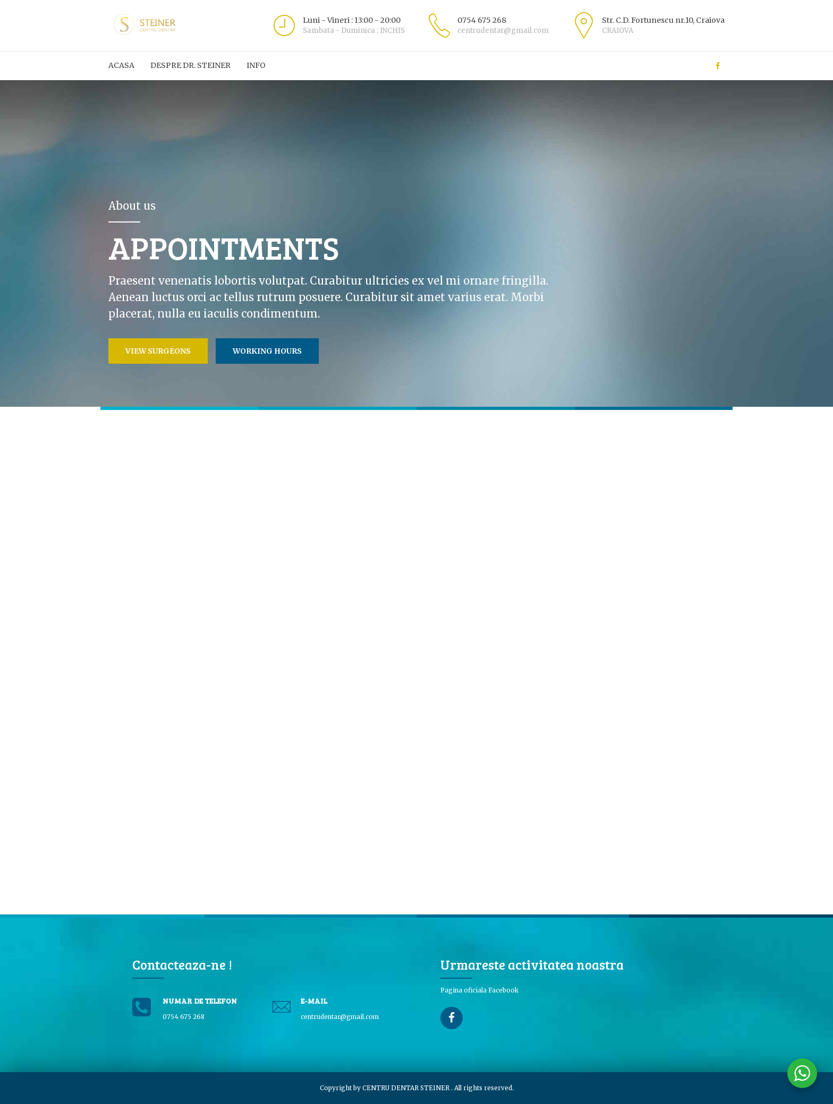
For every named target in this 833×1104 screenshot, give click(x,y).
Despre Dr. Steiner (190, 65)
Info (256, 65)
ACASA (121, 65)
